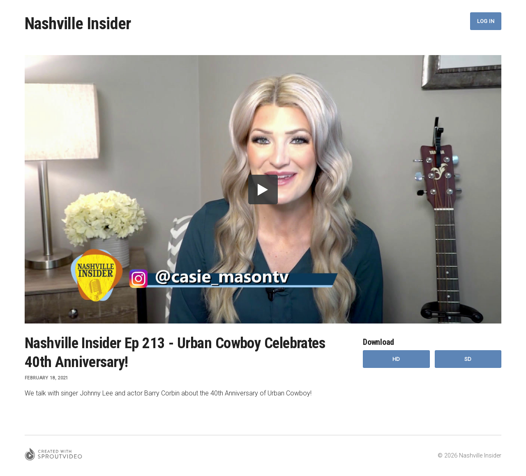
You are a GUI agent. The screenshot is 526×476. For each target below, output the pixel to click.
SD (468, 359)
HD (396, 359)
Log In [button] (485, 21)
